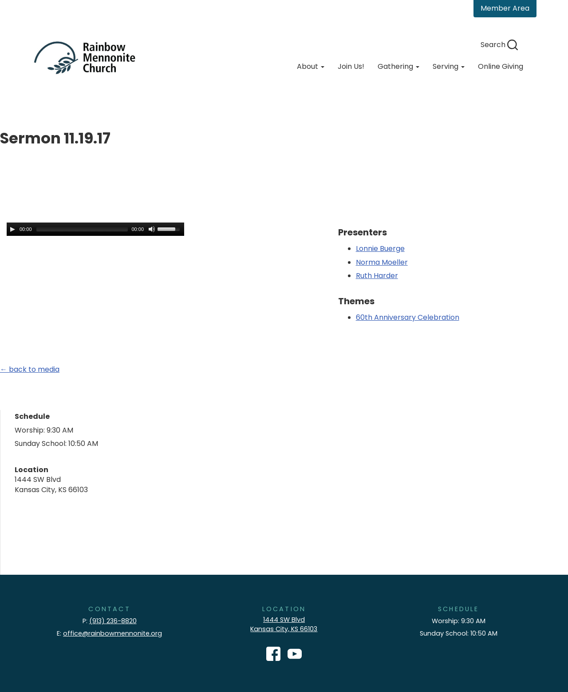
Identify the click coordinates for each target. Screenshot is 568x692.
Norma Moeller (382, 262)
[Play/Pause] (12, 229)
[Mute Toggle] (151, 229)
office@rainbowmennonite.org (112, 633)
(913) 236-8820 (113, 620)
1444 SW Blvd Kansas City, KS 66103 (283, 624)
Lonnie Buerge (380, 248)
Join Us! (351, 66)
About (310, 66)
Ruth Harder (377, 275)
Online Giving (500, 66)
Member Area (505, 8)
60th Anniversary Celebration (407, 317)
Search (499, 45)
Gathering (398, 66)
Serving (449, 66)
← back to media (29, 369)
